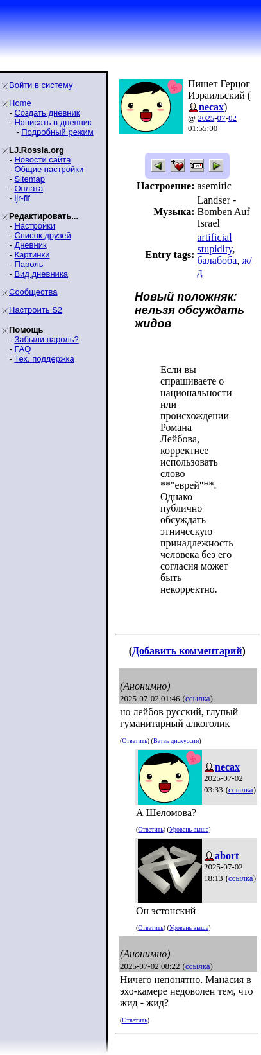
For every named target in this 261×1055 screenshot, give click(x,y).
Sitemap (29, 179)
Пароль (28, 264)
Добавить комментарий (187, 650)
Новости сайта (42, 159)
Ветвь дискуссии (176, 740)
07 (221, 118)
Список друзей (42, 235)
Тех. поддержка (44, 358)
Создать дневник (47, 113)
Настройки (34, 226)
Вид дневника (41, 274)
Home (20, 103)
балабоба (217, 260)
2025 (206, 118)
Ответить (134, 740)
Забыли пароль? (46, 339)
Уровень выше (188, 829)
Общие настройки (48, 169)
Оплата (28, 188)
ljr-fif (22, 198)
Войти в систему (40, 85)
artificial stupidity (214, 243)
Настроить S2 (35, 310)
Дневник (30, 245)
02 (232, 118)
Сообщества (33, 292)
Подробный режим (57, 132)
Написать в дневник (52, 122)
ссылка (197, 698)
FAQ (22, 349)
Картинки (31, 254)
